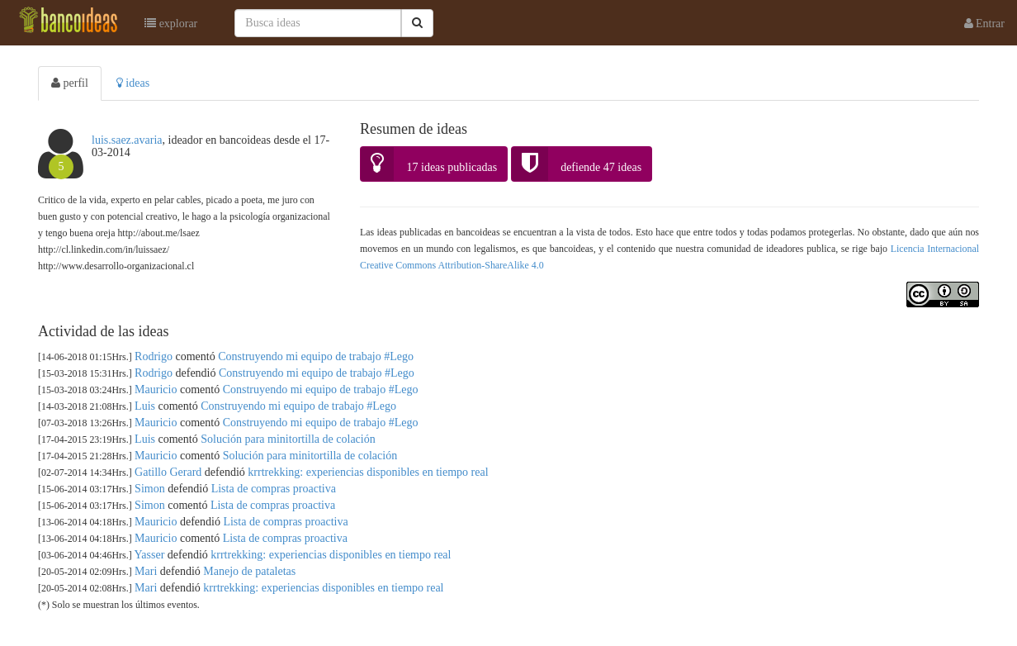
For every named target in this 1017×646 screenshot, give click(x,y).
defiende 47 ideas (576, 164)
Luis (145, 406)
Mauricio (156, 389)
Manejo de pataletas (249, 571)
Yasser (150, 555)
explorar (170, 23)
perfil (69, 83)
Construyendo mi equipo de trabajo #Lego (316, 356)
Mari (146, 571)
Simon (150, 488)
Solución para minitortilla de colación (288, 439)
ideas (132, 83)
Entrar (984, 23)
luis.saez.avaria (127, 140)
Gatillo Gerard (168, 472)
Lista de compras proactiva (273, 488)
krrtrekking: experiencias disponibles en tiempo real (368, 472)
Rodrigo (154, 356)
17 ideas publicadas (429, 164)
